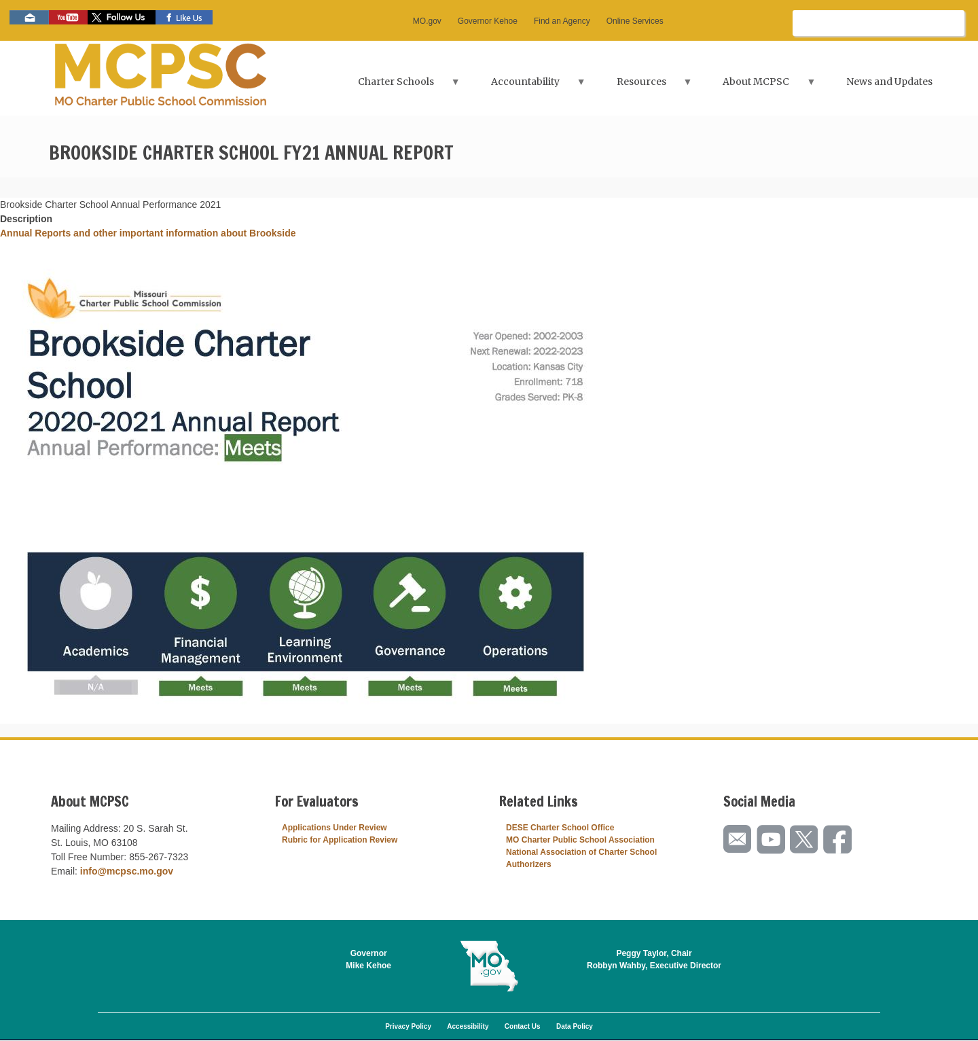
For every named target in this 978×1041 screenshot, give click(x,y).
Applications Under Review (334, 827)
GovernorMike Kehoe (368, 959)
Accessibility (467, 1026)
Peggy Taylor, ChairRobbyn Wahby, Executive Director (654, 959)
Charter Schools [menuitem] (397, 85)
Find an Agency (562, 21)
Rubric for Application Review (339, 840)
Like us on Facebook (184, 17)
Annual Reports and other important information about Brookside (148, 233)
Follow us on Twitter (122, 17)
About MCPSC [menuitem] (758, 85)
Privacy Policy (408, 1026)
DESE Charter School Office (560, 827)
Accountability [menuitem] (526, 85)
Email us (29, 17)
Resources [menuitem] (642, 85)
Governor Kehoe (488, 21)
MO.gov (427, 21)
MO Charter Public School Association (580, 840)
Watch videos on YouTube (68, 17)
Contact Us (523, 1026)
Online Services (635, 21)
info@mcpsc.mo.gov (126, 871)
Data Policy (574, 1026)
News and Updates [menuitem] (889, 81)
